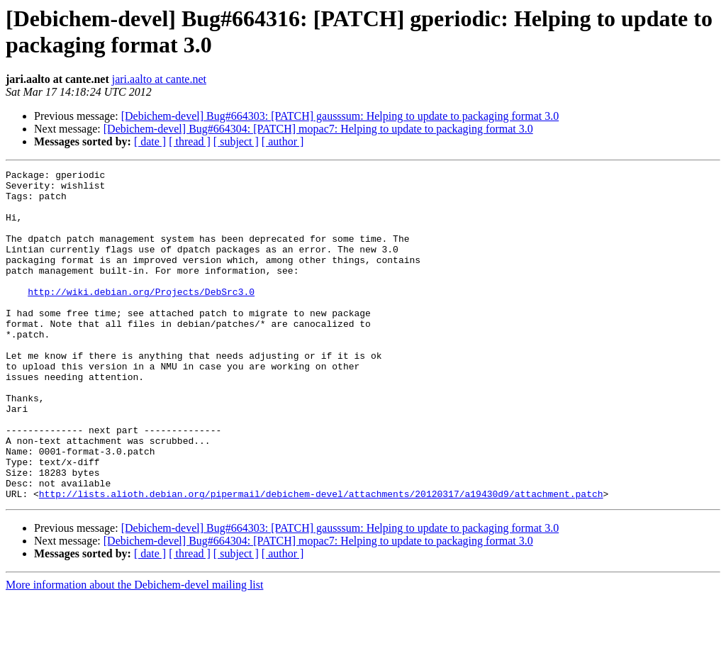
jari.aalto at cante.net (159, 79)
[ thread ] (190, 141)
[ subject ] (236, 141)
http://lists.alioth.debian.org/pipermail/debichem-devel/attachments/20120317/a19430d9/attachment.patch (321, 559)
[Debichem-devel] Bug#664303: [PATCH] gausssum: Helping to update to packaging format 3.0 (340, 116)
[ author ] (283, 141)
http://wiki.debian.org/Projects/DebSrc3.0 (141, 317)
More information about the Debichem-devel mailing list (134, 651)
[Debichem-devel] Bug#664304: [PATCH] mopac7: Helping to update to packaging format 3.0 (318, 129)
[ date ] (150, 141)
